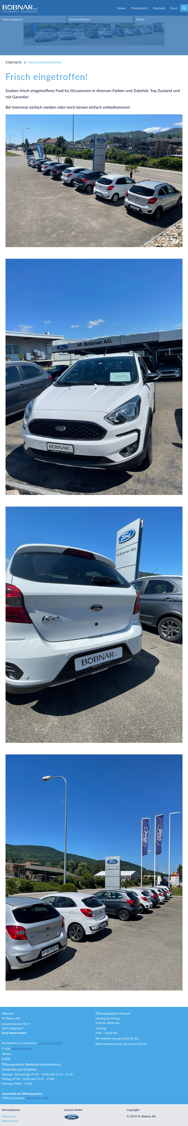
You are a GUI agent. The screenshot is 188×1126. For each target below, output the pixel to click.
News (140, 19)
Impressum (9, 1116)
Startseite (14, 62)
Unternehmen (79, 19)
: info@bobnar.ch (21, 1048)
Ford (173, 8)
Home (121, 8)
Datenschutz (10, 1121)
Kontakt (159, 8)
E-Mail (6, 1058)
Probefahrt (139, 8)
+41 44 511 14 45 (37, 1098)
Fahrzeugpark (12, 19)
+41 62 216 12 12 (50, 1043)
